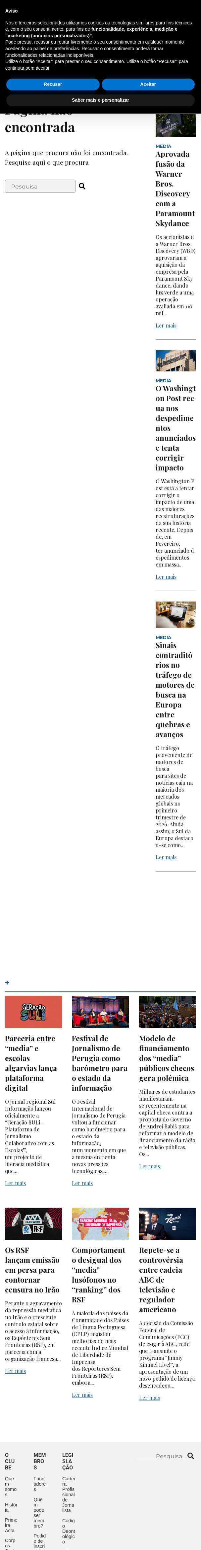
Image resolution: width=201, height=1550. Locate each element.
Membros (76, 54)
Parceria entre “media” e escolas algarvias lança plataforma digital (31, 1063)
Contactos (21, 83)
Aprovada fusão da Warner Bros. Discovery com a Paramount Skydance (175, 188)
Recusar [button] (53, 1521)
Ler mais (166, 325)
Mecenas (102, 69)
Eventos (112, 54)
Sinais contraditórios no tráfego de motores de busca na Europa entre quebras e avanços (175, 689)
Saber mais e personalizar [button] (100, 1536)
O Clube (41, 54)
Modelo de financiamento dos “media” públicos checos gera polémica (166, 1058)
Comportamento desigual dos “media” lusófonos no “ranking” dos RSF (98, 1274)
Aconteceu (21, 69)
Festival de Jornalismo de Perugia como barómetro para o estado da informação (99, 1063)
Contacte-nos (170, 12)
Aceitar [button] (148, 1521)
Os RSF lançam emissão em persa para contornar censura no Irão (32, 1269)
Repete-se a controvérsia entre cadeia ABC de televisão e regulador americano (161, 1279)
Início (13, 54)
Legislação (63, 69)
